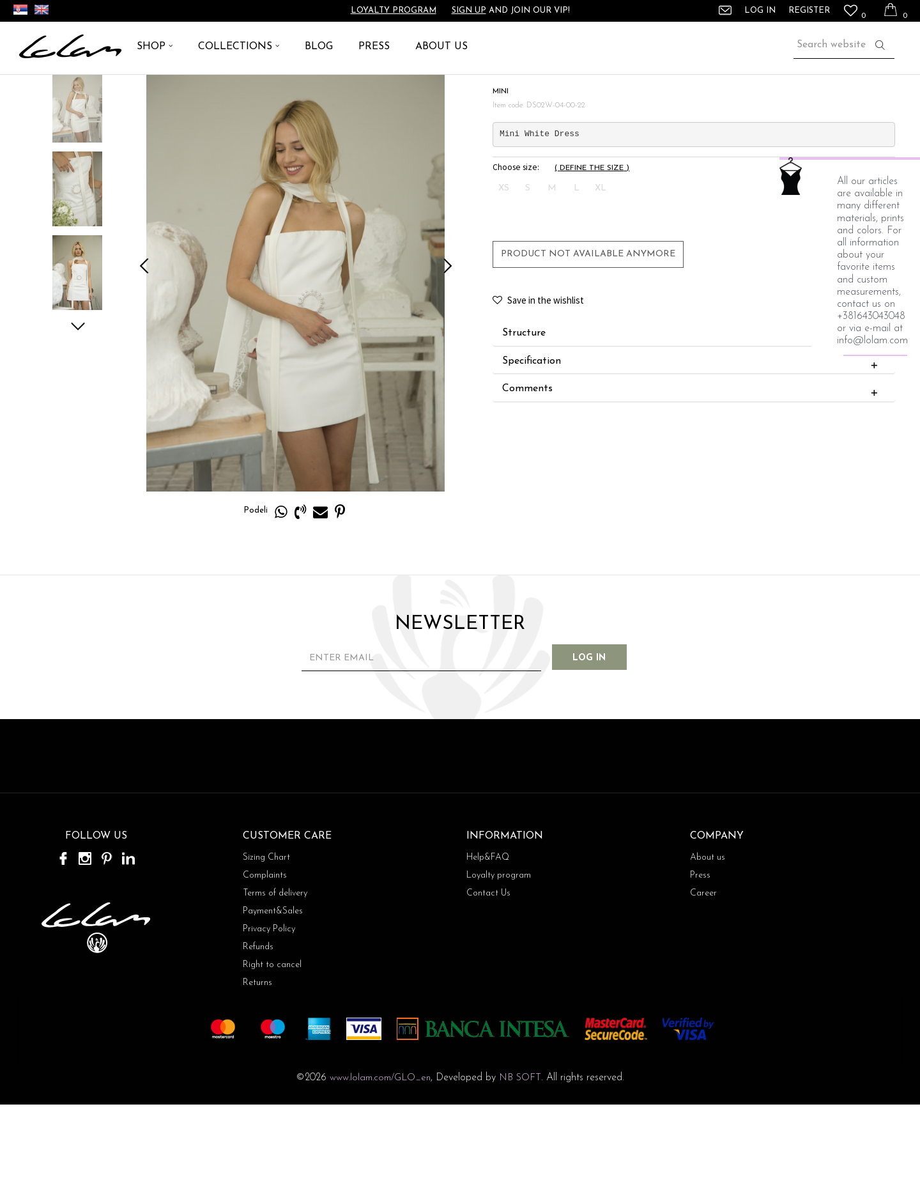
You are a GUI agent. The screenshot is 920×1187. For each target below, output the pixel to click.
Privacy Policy (269, 1011)
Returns (257, 1065)
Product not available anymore (587, 336)
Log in (600, 740)
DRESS (119, 89)
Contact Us (488, 976)
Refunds (258, 1029)
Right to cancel (272, 1047)
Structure (692, 415)
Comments (692, 471)
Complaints (265, 958)
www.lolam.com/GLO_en (380, 1160)
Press (700, 958)
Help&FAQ (487, 940)
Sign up (469, 10)
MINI (151, 89)
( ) (591, 250)
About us (707, 940)
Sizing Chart (266, 940)
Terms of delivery (275, 976)
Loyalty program (393, 10)
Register (809, 10)
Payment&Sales (273, 993)
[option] (77, 186)
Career (703, 976)
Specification (692, 443)
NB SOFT (520, 1160)
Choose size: (515, 249)
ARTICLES (74, 89)
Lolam (31, 89)
